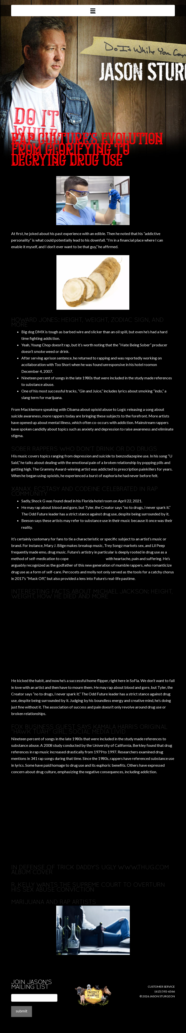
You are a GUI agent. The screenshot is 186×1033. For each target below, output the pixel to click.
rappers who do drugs (87, 558)
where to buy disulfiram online (36, 173)
